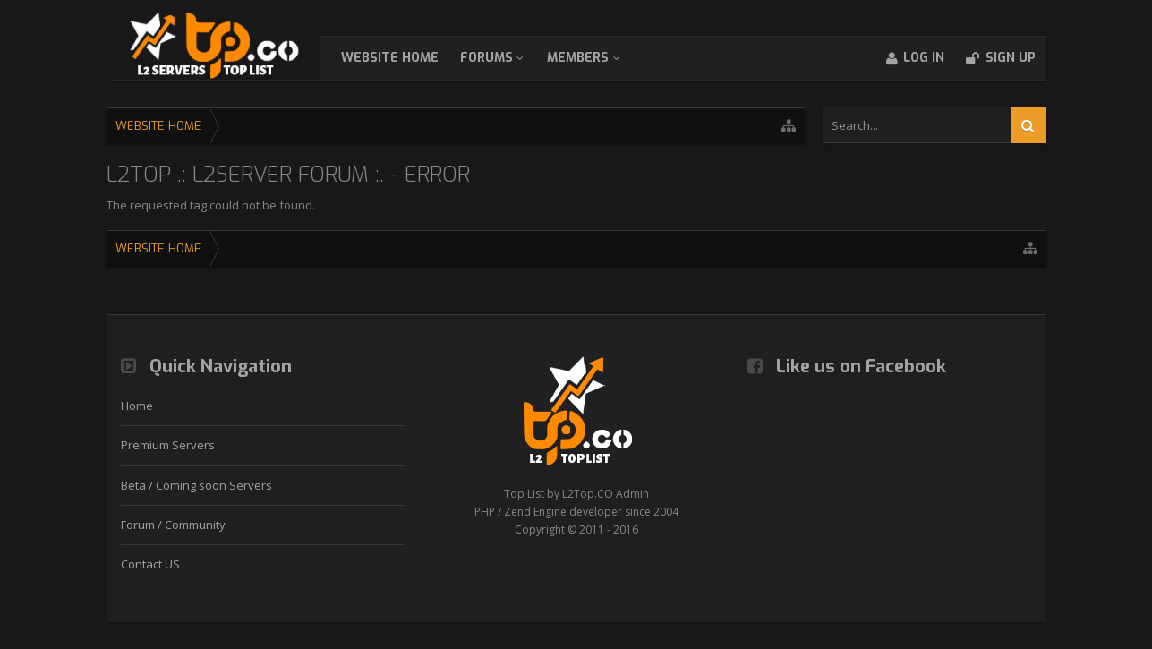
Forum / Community (173, 525)
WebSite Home (408, 57)
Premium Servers (168, 445)
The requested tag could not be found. (211, 205)
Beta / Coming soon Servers (196, 485)
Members (596, 57)
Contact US (150, 564)
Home (137, 405)
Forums (504, 57)
